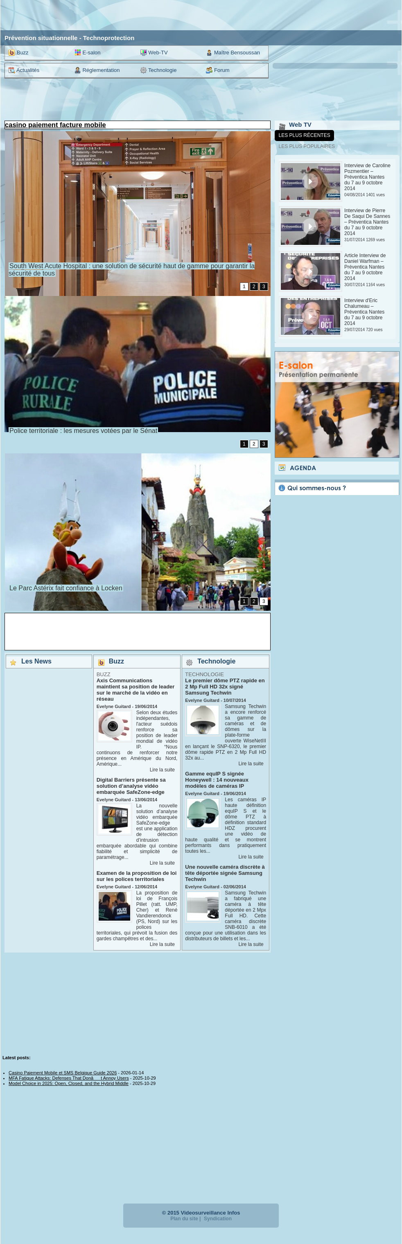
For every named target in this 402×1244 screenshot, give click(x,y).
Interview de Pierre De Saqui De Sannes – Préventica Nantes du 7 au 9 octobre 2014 (367, 222)
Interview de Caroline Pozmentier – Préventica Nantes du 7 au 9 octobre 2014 (367, 177)
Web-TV (154, 52)
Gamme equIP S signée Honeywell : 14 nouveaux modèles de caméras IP (216, 780)
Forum (217, 70)
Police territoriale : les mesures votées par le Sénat (83, 430)
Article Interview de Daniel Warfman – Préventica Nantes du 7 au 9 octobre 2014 (365, 267)
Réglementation (97, 70)
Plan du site (184, 1219)
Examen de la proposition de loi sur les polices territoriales (137, 876)
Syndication (218, 1219)
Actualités (24, 70)
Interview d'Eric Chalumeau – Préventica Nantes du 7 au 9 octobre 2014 (364, 312)
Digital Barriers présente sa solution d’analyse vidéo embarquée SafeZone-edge (131, 786)
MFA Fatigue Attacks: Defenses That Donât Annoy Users (69, 1078)
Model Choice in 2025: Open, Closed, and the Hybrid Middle (69, 1083)
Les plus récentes (304, 135)
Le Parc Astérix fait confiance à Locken (65, 588)
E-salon (88, 52)
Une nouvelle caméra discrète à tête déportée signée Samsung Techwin (224, 873)
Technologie (158, 70)
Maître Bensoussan (233, 52)
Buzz (19, 52)
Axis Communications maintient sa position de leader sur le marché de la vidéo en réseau (136, 689)
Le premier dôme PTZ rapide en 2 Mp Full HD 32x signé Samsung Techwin (224, 686)
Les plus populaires (307, 146)
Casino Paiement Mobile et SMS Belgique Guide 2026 (63, 1072)
